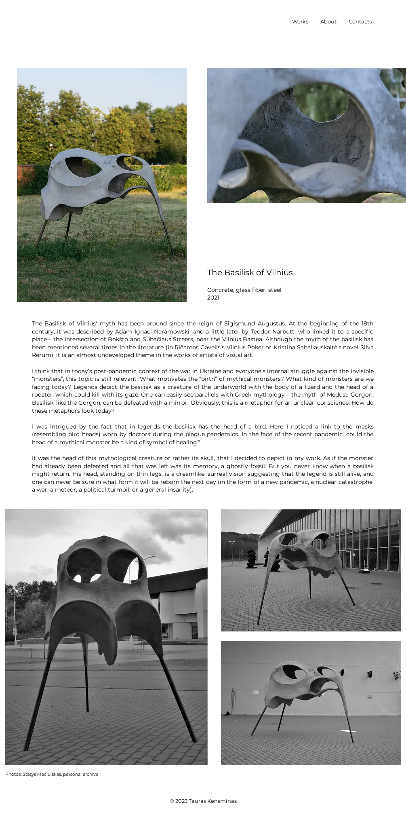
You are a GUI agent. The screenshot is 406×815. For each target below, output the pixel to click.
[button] (300, 21)
